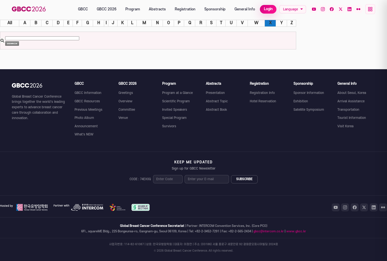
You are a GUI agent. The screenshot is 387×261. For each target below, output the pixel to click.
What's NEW (84, 134)
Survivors (169, 126)
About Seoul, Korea (351, 93)
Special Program (174, 118)
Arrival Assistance (351, 101)
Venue (123, 118)
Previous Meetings (88, 109)
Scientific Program (176, 101)
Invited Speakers (174, 109)
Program (132, 9)
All (9, 23)
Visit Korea (345, 126)
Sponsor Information (308, 93)
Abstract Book (216, 109)
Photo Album (84, 118)
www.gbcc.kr (296, 231)
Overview (125, 101)
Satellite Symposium (308, 109)
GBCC (83, 9)
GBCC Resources (87, 101)
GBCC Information (88, 93)
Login (268, 9)
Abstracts (157, 9)
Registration (185, 9)
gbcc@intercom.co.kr (268, 231)
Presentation (215, 93)
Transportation (348, 109)
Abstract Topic (217, 101)
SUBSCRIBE (244, 179)
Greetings (125, 93)
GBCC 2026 (106, 9)
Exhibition (300, 101)
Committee (126, 109)
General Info (244, 9)
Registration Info (262, 93)
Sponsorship (215, 9)
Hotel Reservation (263, 101)
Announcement (86, 126)
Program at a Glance (177, 93)
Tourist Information (351, 118)
